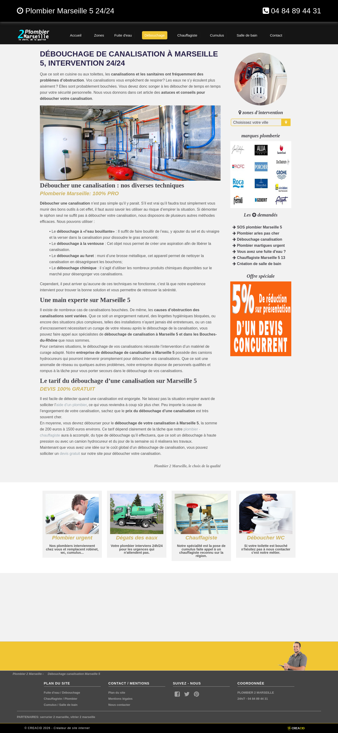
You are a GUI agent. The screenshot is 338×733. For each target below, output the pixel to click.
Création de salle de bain (257, 264)
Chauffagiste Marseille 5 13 (259, 258)
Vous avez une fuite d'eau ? (259, 252)
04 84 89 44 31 (296, 11)
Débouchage (71, 692)
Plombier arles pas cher (256, 233)
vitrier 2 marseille (82, 717)
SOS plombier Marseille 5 (257, 227)
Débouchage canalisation (257, 239)
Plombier (71, 698)
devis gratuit (70, 454)
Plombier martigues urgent (259, 245)
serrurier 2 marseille (54, 717)
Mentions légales (120, 698)
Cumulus (50, 705)
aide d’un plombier (71, 405)
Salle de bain (68, 705)
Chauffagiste (53, 698)
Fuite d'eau (52, 692)
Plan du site (116, 692)
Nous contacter (119, 705)
